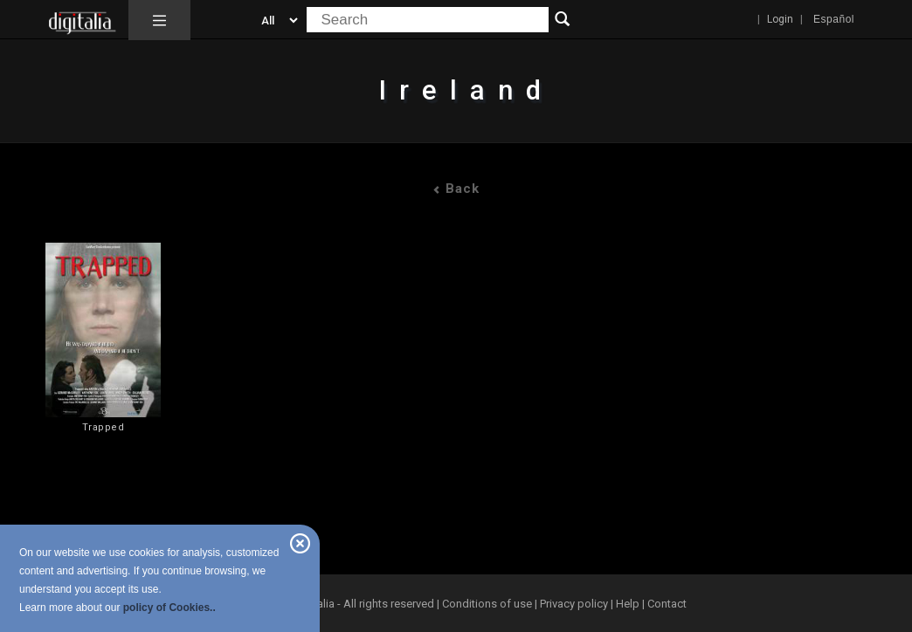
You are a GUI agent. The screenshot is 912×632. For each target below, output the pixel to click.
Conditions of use (488, 603)
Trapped (103, 427)
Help (627, 603)
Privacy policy (574, 603)
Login (780, 19)
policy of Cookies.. (169, 607)
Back (456, 188)
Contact (667, 603)
